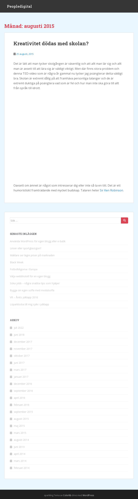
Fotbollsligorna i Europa (23, 269)
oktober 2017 (21, 355)
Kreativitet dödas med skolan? (50, 43)
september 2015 (23, 411)
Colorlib (67, 495)
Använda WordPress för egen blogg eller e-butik (37, 241)
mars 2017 (20, 369)
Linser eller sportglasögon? (25, 248)
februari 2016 (21, 404)
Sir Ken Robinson (111, 190)
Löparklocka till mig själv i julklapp (29, 304)
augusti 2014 (21, 439)
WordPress (88, 495)
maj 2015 (19, 425)
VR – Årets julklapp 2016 (24, 297)
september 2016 (23, 390)
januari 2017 (21, 376)
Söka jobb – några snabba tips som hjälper (35, 283)
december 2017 (23, 341)
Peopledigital (19, 6)
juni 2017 (19, 362)
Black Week (16, 262)
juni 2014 (19, 447)
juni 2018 (19, 334)
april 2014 (19, 454)
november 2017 (23, 348)
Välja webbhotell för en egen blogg (30, 276)
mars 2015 (20, 432)
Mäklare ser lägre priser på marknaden (32, 255)
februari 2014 (21, 468)
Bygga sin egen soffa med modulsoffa (32, 290)
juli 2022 (19, 327)
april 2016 (19, 397)
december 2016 (23, 383)
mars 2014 (20, 461)
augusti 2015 (21, 418)
